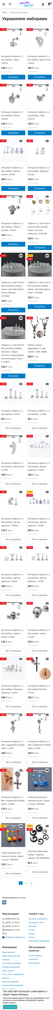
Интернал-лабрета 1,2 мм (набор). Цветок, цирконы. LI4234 (39, 577)
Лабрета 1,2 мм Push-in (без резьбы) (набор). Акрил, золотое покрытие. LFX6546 (39, 228)
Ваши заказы (34, 963)
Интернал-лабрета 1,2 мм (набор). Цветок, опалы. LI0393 (12, 171)
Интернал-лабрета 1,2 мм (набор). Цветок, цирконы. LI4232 (12, 577)
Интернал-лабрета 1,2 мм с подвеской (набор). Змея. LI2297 (13, 744)
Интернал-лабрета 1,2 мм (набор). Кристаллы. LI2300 (39, 59)
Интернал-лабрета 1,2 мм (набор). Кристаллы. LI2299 (13, 466)
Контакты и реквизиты (38, 919)
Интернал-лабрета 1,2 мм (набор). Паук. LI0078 (39, 115)
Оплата (32, 930)
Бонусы (32, 937)
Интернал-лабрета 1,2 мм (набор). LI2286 (39, 412)
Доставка (33, 926)
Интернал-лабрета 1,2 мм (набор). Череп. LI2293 (39, 633)
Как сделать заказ (36, 922)
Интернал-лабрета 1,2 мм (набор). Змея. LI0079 (12, 59)
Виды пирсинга (8, 952)
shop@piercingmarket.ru (15, 937)
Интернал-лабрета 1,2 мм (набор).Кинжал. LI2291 (39, 689)
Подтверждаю (10, 1007)
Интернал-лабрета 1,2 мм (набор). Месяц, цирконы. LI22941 (12, 522)
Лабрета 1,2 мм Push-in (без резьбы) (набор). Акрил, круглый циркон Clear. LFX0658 (39, 287)
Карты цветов (8, 971)
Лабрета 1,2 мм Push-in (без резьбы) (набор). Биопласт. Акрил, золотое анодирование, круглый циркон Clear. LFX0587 (12, 353)
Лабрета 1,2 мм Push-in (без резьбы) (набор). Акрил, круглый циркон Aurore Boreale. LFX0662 (12, 289)
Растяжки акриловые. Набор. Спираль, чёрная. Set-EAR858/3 (38, 854)
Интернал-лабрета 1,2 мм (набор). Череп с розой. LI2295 (12, 633)
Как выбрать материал (11, 963)
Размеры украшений (11, 967)
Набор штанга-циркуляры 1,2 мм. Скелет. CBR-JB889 (37, 348)
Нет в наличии (13, 428)
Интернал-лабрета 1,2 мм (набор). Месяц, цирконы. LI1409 (39, 466)
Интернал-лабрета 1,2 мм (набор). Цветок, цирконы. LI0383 (39, 522)
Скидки (32, 933)
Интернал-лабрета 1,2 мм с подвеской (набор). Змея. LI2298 (40, 744)
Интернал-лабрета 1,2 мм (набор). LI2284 (12, 412)
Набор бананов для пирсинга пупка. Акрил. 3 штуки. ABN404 (12, 856)
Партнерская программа (39, 941)
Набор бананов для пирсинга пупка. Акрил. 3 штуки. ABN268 (39, 800)
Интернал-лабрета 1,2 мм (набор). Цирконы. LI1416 (39, 171)
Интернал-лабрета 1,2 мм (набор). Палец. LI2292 (12, 115)
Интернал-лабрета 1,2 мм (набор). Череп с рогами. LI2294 (12, 226)
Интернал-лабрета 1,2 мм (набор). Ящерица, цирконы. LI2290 (12, 689)
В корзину (13, 77)
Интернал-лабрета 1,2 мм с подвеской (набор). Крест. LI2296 (13, 800)
